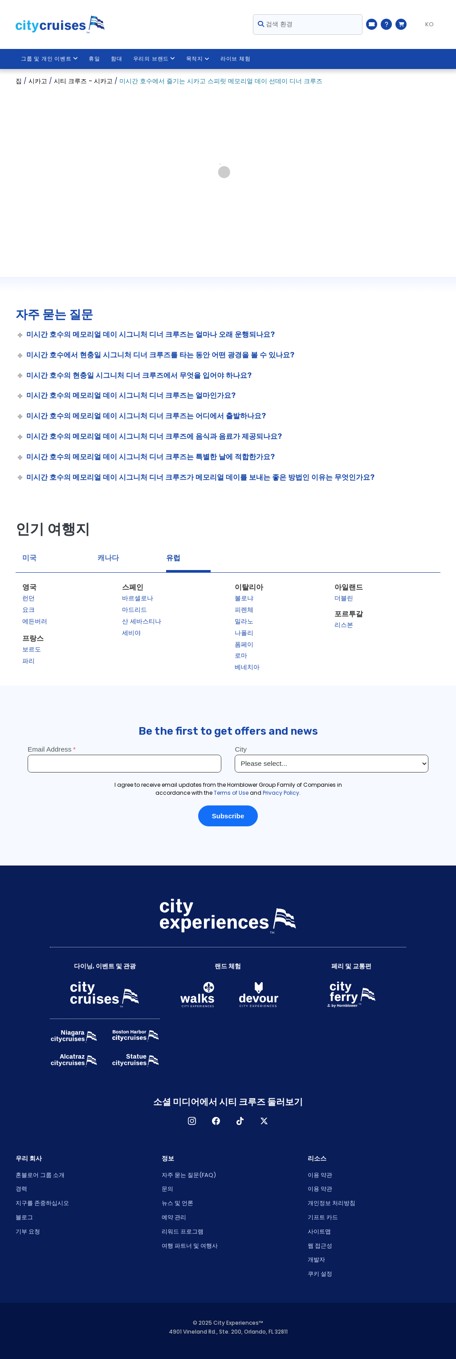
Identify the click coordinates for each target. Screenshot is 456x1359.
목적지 (198, 59)
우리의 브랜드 (154, 59)
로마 (241, 655)
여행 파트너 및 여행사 (190, 1246)
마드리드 (134, 609)
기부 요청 (28, 1231)
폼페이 (244, 644)
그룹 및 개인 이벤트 (49, 59)
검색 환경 (275, 24)
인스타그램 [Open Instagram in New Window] (192, 1121)
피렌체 (244, 609)
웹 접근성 (320, 1246)
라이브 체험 (235, 59)
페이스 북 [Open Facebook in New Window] (216, 1121)
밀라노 (244, 621)
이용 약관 (320, 1175)
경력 (21, 1189)
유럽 (173, 558)
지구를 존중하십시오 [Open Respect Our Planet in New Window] (42, 1203)
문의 (167, 1189)
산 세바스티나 (141, 621)
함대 (116, 59)
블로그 (24, 1217)
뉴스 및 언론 (177, 1203)
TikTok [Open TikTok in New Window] (240, 1121)
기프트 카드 (323, 1217)
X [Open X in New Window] (264, 1121)
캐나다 (108, 558)
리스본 (343, 624)
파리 (28, 660)
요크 (28, 609)
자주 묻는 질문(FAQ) (189, 1175)
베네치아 (247, 667)
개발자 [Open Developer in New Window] (316, 1259)
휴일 (95, 59)
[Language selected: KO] (425, 24)
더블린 (343, 598)
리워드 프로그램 (183, 1231)
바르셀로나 (137, 598)
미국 (29, 558)
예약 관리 (174, 1217)
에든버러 (34, 621)
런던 (28, 598)
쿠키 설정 (320, 1274)
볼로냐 (244, 598)
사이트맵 (319, 1231)
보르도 (31, 649)
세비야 (131, 632)
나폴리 (244, 632)
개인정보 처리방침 (331, 1203)
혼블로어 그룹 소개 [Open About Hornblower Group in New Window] (40, 1175)
